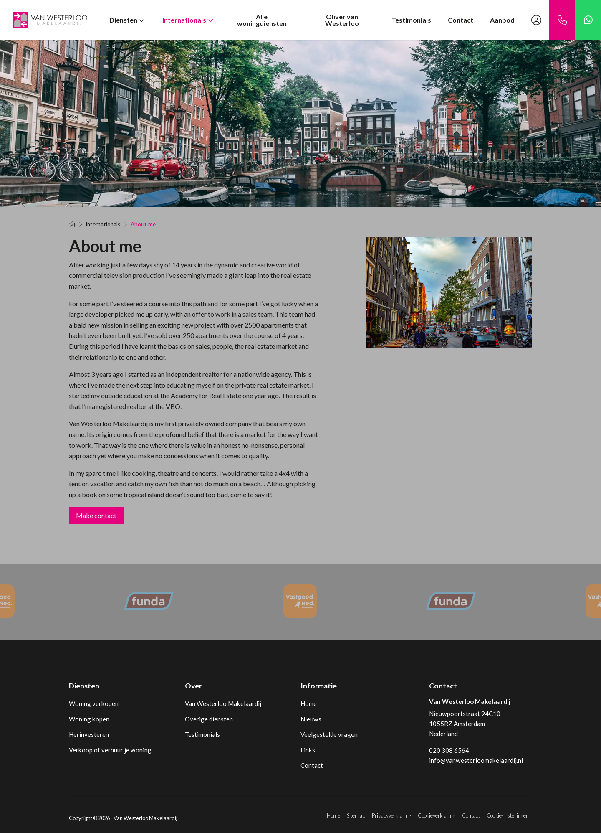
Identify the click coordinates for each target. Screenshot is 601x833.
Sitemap (356, 815)
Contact (460, 20)
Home (333, 815)
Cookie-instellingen (508, 815)
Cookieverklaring (436, 815)
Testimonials (411, 20)
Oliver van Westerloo (342, 20)
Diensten (127, 20)
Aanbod (502, 20)
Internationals (188, 20)
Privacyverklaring (391, 815)
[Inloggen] (536, 20)
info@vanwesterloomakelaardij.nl (476, 760)
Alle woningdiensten (262, 20)
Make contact (96, 515)
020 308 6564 (449, 750)
